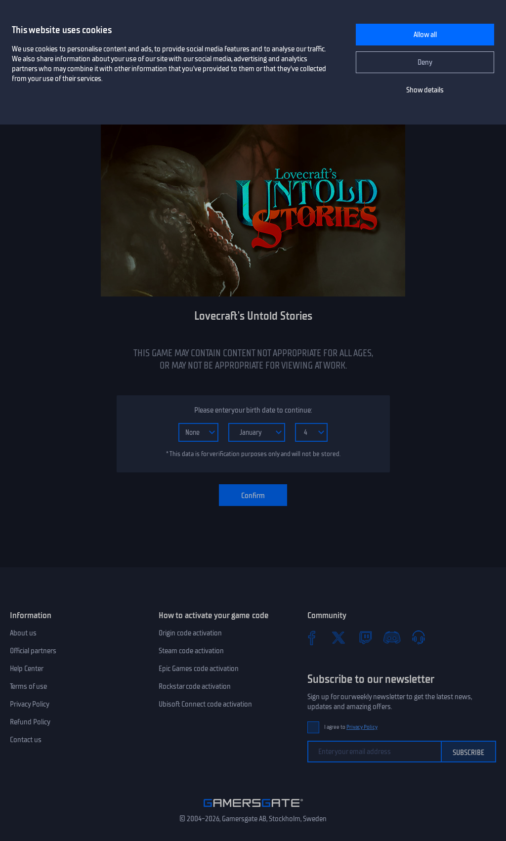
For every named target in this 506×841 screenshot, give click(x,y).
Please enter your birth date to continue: (253, 410)
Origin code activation (190, 633)
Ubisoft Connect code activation (205, 704)
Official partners (33, 651)
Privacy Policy (29, 704)
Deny (425, 62)
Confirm (253, 496)
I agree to (351, 727)
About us (23, 633)
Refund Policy (30, 722)
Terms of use (28, 686)
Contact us (26, 740)
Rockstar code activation (195, 686)
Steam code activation (191, 651)
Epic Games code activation (199, 668)
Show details (425, 90)
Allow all (425, 35)
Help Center (26, 668)
